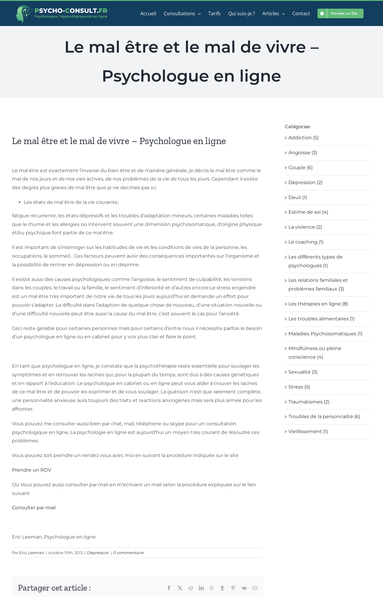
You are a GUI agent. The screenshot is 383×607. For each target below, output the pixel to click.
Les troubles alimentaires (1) (321, 319)
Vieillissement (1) (308, 431)
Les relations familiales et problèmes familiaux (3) (318, 284)
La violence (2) (305, 227)
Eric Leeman (31, 552)
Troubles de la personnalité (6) (324, 416)
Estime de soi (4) (308, 212)
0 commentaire (128, 552)
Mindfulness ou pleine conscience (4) (314, 352)
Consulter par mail (34, 507)
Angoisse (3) (302, 152)
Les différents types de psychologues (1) (315, 261)
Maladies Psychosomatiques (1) (325, 334)
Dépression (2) (305, 182)
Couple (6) (300, 167)
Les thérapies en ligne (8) (318, 304)
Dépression (98, 552)
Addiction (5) (303, 137)
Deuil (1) (297, 197)
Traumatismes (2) (308, 402)
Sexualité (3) (302, 372)
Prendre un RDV (31, 470)
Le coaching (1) (305, 242)
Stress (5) (299, 387)
